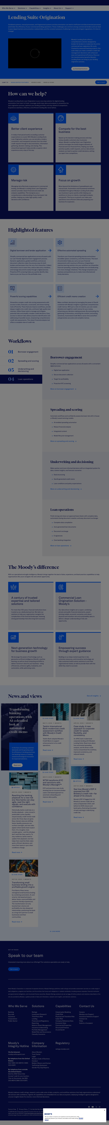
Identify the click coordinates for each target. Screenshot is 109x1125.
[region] (74, 1115)
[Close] (104, 1110)
